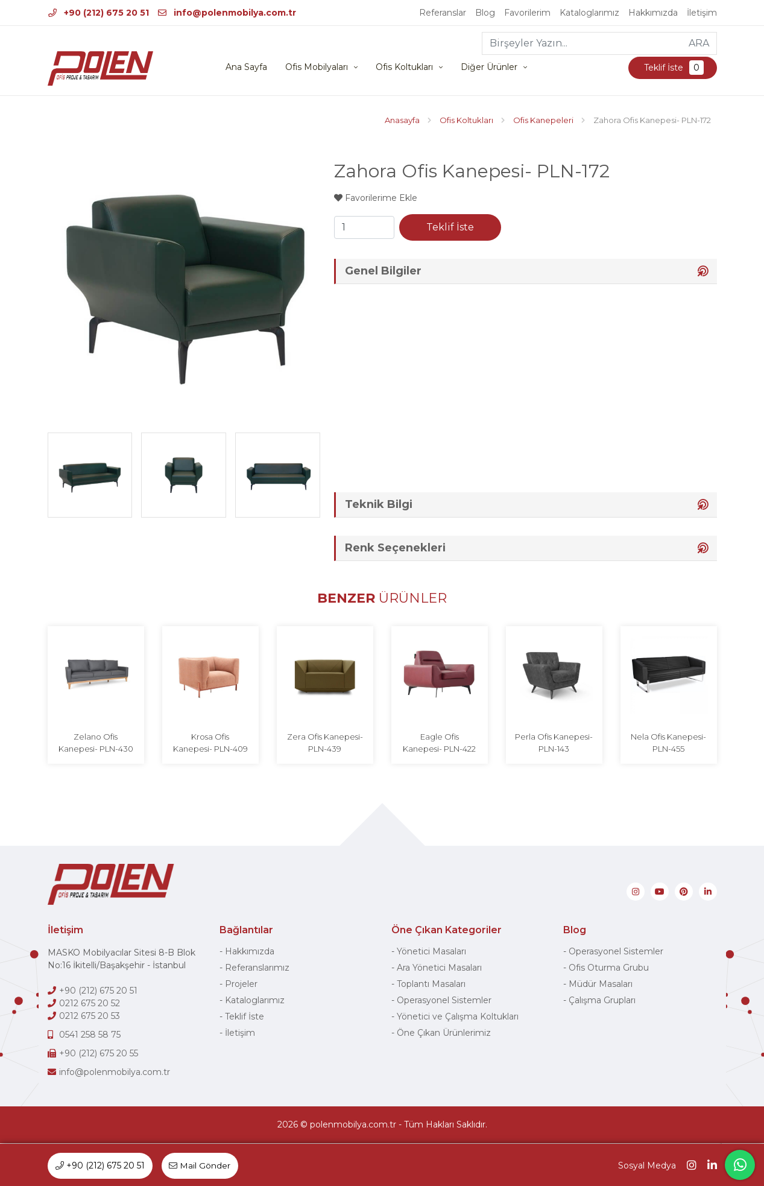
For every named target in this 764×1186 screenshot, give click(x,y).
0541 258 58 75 (90, 1035)
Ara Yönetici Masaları (439, 968)
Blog (485, 12)
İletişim (702, 12)
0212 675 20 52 (89, 1003)
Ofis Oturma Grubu (609, 968)
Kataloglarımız (589, 12)
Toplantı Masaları (431, 984)
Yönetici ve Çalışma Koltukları (458, 1017)
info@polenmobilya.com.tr (227, 12)
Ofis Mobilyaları (316, 67)
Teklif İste (673, 68)
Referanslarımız (257, 968)
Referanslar (442, 12)
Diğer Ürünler (489, 67)
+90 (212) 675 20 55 (98, 1053)
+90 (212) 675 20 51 (98, 12)
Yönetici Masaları (431, 952)
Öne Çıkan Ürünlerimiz (444, 1033)
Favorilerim (527, 12)
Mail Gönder (200, 1165)
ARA (699, 43)
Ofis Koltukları (404, 67)
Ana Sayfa (246, 67)
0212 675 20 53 (89, 1016)
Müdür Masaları (601, 984)
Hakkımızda (653, 12)
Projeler (241, 984)
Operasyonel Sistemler (444, 1000)
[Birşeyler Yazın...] (582, 43)
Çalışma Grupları (602, 1000)
